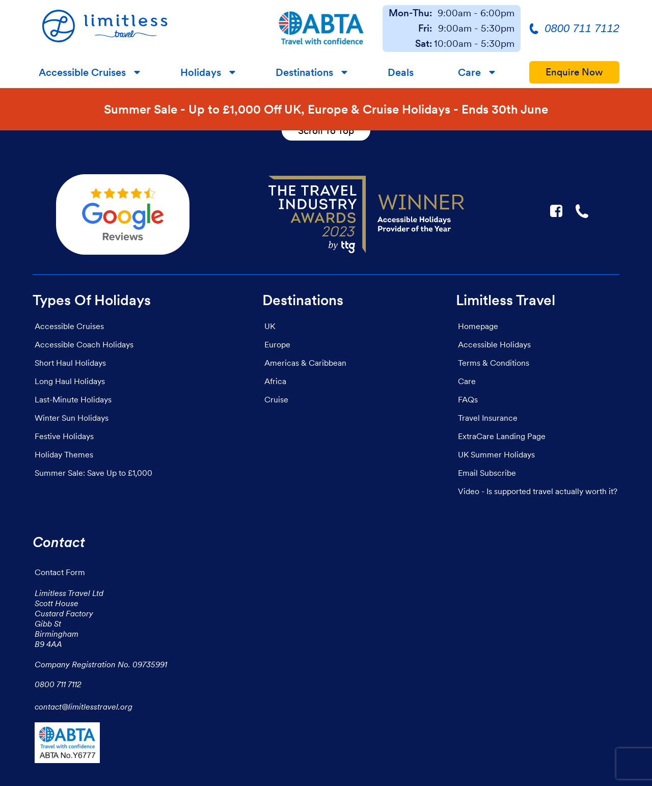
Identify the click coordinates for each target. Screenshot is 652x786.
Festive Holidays (64, 436)
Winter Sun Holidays (71, 418)
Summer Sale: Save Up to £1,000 (93, 473)
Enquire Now (574, 72)
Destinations (304, 72)
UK (269, 326)
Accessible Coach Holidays (84, 344)
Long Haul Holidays (70, 381)
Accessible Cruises (82, 72)
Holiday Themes (64, 454)
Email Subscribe (487, 473)
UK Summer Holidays (496, 454)
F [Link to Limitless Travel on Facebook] (556, 211)
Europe (277, 344)
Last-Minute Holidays (73, 399)
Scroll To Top (326, 130)
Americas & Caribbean (305, 363)
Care (469, 72)
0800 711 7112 (58, 684)
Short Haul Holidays (70, 363)
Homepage (478, 326)
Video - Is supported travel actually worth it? (537, 491)
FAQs (468, 399)
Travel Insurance (488, 418)
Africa (275, 381)
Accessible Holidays (494, 344)
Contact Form (60, 572)
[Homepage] (146, 28)
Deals (401, 72)
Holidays (200, 72)
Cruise (276, 399)
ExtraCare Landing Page (502, 436)
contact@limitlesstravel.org (83, 706)
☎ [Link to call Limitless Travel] (583, 211)
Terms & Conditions (493, 363)
